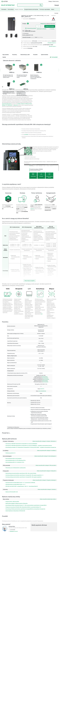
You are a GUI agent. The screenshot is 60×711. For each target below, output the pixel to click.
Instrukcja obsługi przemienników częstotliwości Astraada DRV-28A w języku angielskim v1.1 (24, 475)
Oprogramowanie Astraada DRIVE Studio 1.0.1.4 (15, 484)
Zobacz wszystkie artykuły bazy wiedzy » (48, 499)
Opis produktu (5, 54)
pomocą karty (45, 376)
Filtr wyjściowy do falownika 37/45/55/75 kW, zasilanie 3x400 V (22, 76)
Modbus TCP (4, 105)
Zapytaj (4, 57)
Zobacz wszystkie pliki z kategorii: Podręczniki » (46, 470)
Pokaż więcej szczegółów (29, 280)
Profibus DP (27, 103)
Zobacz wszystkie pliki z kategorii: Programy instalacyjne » (44, 480)
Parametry (14, 54)
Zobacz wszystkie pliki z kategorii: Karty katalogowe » (45, 456)
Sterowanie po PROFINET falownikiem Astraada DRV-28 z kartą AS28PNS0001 (21, 443)
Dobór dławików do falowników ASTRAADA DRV (15, 510)
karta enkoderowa (42, 391)
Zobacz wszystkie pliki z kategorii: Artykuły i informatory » (44, 441)
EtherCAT (23, 103)
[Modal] (11, 23)
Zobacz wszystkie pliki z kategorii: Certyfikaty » (46, 450)
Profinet (19, 103)
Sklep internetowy (8, 5)
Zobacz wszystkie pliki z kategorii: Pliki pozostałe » (46, 465)
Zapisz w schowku (41, 29)
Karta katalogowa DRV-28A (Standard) (13, 458)
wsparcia (32, 208)
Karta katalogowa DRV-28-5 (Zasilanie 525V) (15, 462)
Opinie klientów (44, 54)
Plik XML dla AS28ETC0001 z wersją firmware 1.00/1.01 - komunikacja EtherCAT (22, 486)
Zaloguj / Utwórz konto (53, 1)
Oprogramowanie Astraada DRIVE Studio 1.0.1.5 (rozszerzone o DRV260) (20, 482)
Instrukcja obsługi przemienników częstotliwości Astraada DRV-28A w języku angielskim (24, 477)
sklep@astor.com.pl (14, 531)
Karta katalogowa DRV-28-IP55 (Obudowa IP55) (16, 460)
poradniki (26, 134)
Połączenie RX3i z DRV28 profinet (12, 501)
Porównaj (51, 29)
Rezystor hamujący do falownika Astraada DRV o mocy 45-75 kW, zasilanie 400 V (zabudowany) (35, 77)
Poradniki (35, 54)
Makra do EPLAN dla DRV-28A (12, 491)
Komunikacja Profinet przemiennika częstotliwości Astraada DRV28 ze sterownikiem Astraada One (25, 509)
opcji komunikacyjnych (6, 103)
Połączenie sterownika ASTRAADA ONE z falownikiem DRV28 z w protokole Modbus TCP (23, 507)
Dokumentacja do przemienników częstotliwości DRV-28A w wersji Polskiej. (21, 473)
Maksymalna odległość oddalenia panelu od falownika (16, 503)
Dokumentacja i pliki (25, 54)
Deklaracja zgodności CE (10, 453)
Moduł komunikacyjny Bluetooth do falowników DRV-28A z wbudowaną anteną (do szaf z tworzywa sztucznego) (21, 94)
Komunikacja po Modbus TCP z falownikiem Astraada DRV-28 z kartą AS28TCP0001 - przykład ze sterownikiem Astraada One (31, 447)
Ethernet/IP (9, 105)
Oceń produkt (54, 57)
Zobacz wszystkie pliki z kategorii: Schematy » (47, 489)
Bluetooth (16, 105)
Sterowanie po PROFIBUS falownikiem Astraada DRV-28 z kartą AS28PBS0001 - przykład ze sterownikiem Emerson (29, 445)
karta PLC (42, 388)
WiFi (31, 103)
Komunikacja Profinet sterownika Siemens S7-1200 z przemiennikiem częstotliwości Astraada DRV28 (26, 505)
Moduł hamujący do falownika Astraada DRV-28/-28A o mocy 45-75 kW (8, 93)
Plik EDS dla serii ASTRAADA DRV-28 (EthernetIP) (16, 467)
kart (42, 314)
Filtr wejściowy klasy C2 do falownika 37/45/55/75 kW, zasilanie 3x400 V (8, 76)
